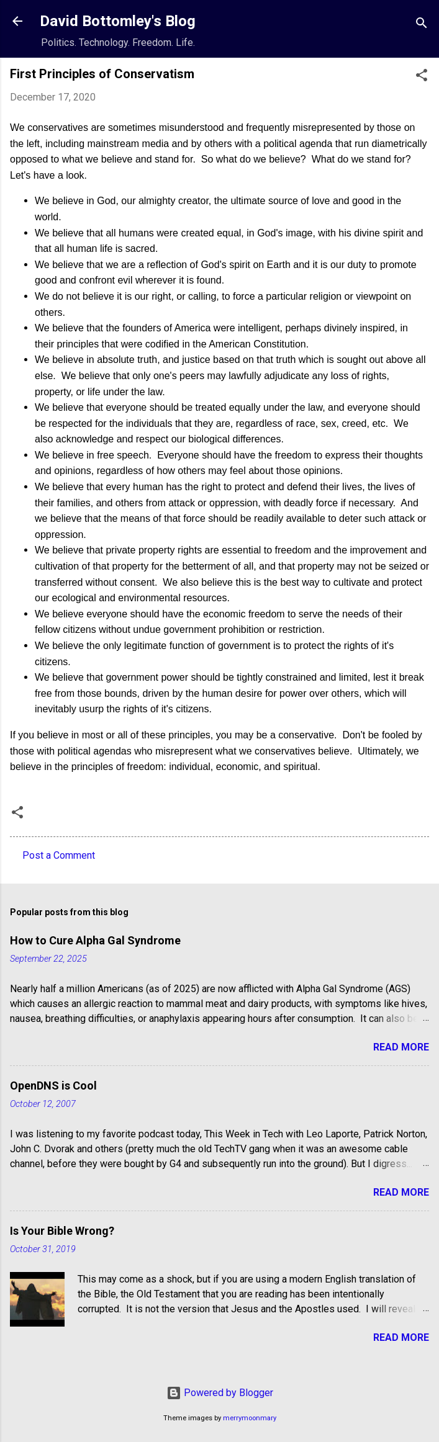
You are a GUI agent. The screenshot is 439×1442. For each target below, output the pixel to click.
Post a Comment (58, 855)
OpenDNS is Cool (53, 1085)
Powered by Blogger (219, 1393)
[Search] (421, 25)
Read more (401, 1047)
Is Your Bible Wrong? (62, 1230)
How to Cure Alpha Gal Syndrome (95, 940)
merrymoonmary (249, 1418)
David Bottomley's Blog (118, 21)
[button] (421, 77)
